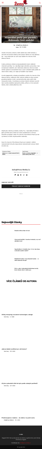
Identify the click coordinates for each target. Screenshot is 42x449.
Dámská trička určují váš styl (22, 230)
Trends (21, 34)
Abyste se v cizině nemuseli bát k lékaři (10, 154)
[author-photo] (3, 317)
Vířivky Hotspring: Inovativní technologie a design (17, 314)
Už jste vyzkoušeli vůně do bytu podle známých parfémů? (20, 383)
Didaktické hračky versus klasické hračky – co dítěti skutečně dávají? (27, 259)
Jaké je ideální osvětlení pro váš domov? (14, 349)
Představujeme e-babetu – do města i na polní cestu (18, 418)
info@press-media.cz (22, 45)
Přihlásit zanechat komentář (21, 186)
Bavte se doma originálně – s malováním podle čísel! (30, 154)
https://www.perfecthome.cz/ (21, 172)
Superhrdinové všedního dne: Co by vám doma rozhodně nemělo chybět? (27, 249)
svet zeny (6, 316)
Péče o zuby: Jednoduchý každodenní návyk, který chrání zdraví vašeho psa (26, 269)
